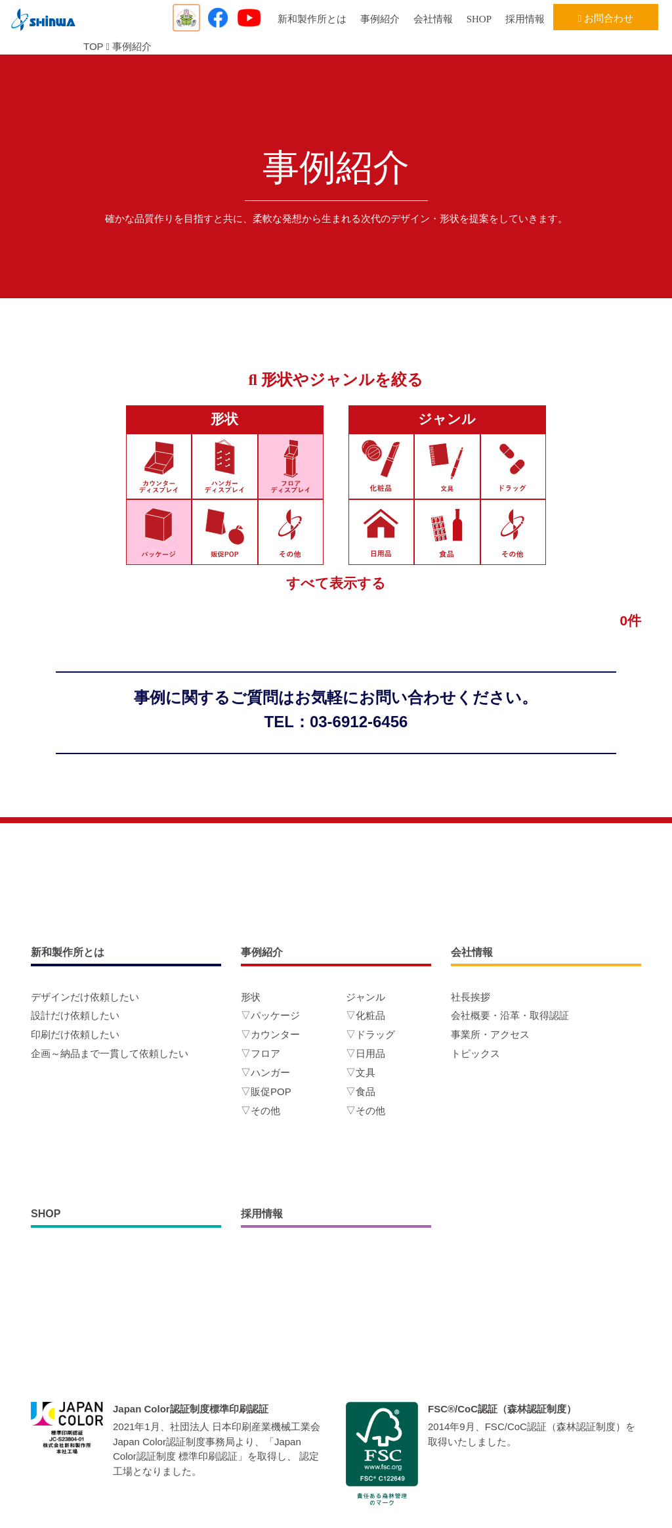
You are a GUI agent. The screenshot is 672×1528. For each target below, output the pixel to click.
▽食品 (360, 1091)
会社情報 (433, 19)
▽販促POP (266, 1091)
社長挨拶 (470, 996)
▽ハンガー (265, 1072)
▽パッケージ (270, 1015)
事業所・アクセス (490, 1034)
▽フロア (260, 1053)
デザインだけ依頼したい (85, 996)
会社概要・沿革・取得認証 (510, 1015)
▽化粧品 (365, 1015)
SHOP (479, 19)
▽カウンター (270, 1034)
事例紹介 (380, 19)
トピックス (475, 1053)
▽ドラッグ (370, 1034)
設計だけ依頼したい (75, 1015)
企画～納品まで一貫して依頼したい (109, 1053)
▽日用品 (365, 1053)
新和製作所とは (312, 19)
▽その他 (260, 1110)
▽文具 (360, 1072)
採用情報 (525, 19)
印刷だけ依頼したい (75, 1034)
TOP (93, 46)
